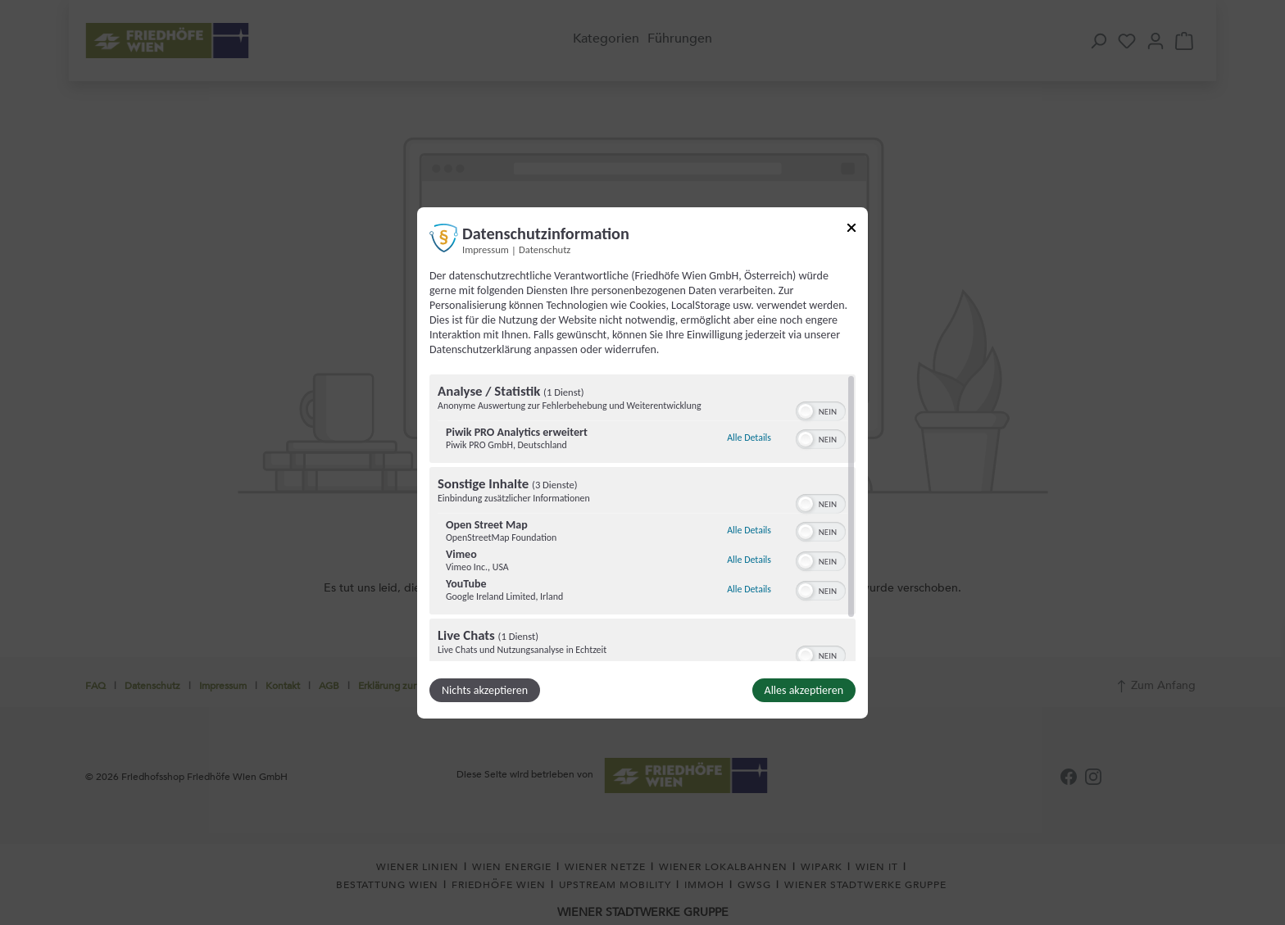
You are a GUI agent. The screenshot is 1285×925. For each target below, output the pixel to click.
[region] (642, 517)
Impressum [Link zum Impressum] (485, 249)
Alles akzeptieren (804, 690)
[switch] (820, 409)
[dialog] (642, 462)
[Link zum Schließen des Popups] (851, 230)
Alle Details (749, 437)
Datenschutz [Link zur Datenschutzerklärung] (544, 249)
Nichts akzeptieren (485, 690)
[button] (805, 411)
